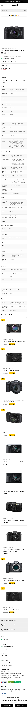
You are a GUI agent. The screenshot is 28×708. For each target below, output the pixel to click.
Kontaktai (4, 658)
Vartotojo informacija (7, 646)
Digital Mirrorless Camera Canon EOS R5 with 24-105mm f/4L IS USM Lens (13, 401)
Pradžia (2, 47)
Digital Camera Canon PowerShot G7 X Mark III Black (13, 431)
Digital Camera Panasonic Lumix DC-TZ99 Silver (14, 462)
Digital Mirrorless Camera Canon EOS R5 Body (13, 580)
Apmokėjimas (5, 649)
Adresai (4, 644)
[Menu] (2, 5)
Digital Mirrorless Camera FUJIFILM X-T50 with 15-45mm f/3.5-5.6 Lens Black (13, 550)
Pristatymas (5, 660)
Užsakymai (5, 639)
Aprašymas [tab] (4, 77)
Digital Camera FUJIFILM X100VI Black (12, 370)
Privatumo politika (6, 662)
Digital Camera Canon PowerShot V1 (11, 609)
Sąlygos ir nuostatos (7, 665)
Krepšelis (4, 642)
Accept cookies (20, 705)
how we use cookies (10, 700)
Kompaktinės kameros (11, 48)
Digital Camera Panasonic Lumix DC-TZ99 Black (14, 491)
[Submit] (25, 10)
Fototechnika (14, 47)
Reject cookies (7, 705)
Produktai (8, 47)
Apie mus (4, 655)
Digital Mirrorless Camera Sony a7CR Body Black (14, 341)
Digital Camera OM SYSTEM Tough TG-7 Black (13, 520)
